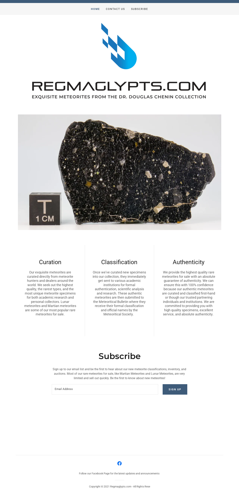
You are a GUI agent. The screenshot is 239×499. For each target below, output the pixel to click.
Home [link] (95, 8)
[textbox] (105, 389)
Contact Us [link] (115, 8)
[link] (119, 463)
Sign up (175, 389)
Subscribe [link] (139, 8)
